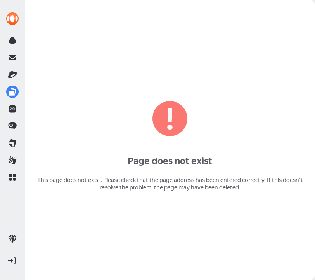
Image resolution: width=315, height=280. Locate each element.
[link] (12, 18)
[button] (12, 177)
